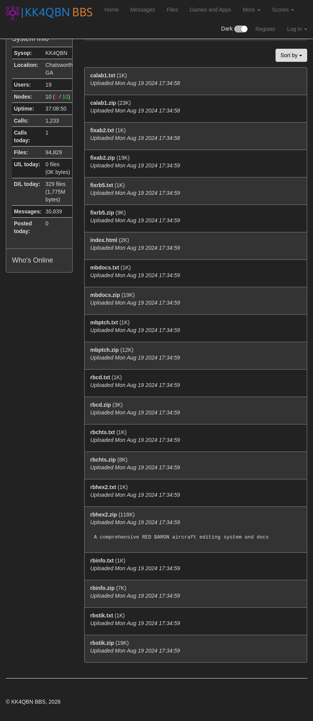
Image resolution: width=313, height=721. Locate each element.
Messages (142, 10)
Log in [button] (297, 29)
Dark (234, 29)
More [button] (251, 10)
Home (111, 10)
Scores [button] (283, 10)
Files (172, 10)
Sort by (291, 55)
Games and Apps (210, 10)
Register (265, 29)
